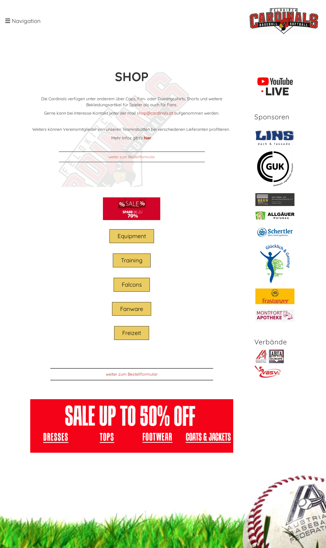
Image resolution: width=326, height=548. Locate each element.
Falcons (132, 284)
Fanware (131, 309)
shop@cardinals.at (155, 113)
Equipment (132, 236)
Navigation (23, 21)
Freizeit (131, 333)
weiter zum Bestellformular (131, 157)
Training (132, 260)
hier (147, 137)
